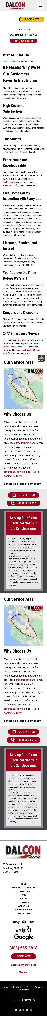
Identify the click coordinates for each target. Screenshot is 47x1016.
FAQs (23, 895)
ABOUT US (23, 906)
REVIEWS (23, 899)
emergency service (14, 471)
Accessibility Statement (23, 964)
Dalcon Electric (9, 347)
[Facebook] (16, 1010)
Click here (7, 319)
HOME (23, 884)
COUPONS (23, 902)
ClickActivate (23, 990)
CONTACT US (23, 913)
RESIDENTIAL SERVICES (24, 888)
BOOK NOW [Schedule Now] (32, 19)
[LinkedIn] (27, 1010)
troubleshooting (10, 182)
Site (21, 972)
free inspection (24, 442)
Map (26, 972)
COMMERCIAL (23, 891)
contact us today (13, 475)
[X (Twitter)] (20, 1010)
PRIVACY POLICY (23, 910)
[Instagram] (23, 1010)
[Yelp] (31, 1010)
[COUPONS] (40, 5)
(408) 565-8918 (23, 41)
